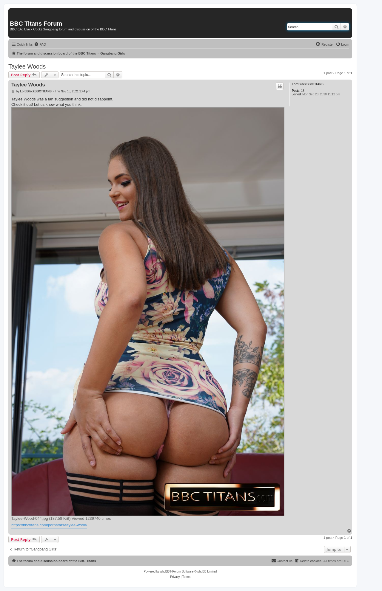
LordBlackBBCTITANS (308, 84)
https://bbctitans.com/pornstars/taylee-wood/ (49, 525)
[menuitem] (40, 44)
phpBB (164, 571)
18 (302, 90)
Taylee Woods (27, 66)
